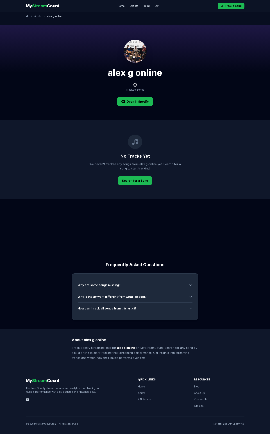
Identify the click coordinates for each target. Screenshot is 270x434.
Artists (134, 5)
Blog (147, 5)
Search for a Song (135, 180)
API (157, 5)
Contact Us (200, 399)
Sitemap (199, 405)
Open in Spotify (135, 101)
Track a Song (231, 5)
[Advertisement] (135, 226)
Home (121, 5)
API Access (144, 399)
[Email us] (27, 399)
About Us (199, 392)
